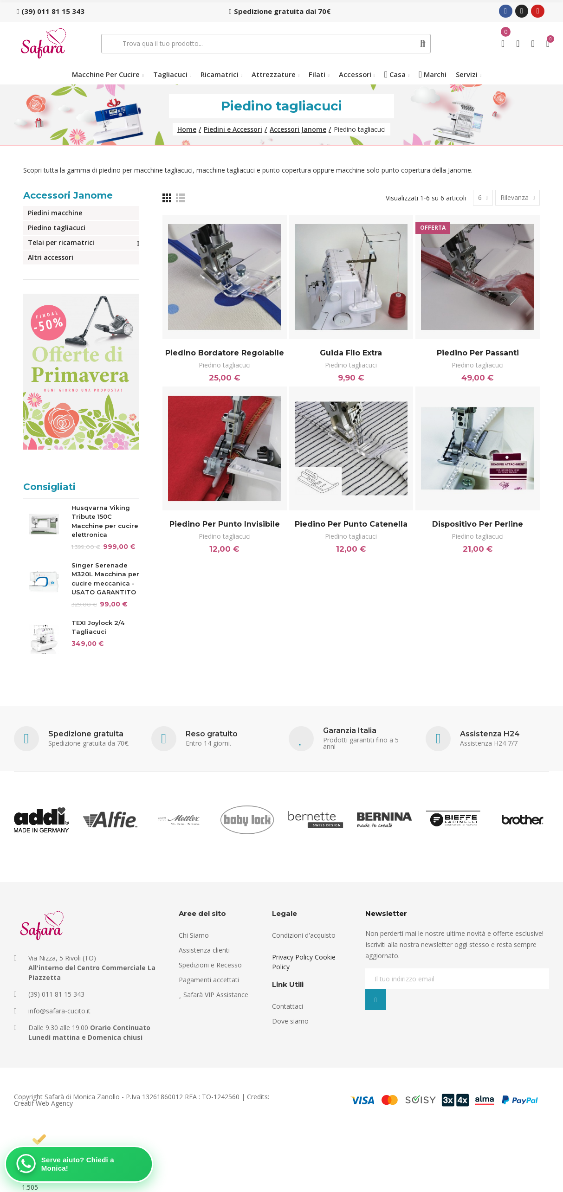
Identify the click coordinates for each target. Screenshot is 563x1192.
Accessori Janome (68, 195)
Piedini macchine (55, 212)
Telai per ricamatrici (61, 242)
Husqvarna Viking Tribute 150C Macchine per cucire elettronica (104, 521)
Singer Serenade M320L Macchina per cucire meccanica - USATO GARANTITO (105, 578)
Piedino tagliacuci (225, 365)
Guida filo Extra (351, 352)
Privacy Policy (292, 957)
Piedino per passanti (478, 352)
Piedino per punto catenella (351, 524)
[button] (50, 11)
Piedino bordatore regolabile (224, 352)
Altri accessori (50, 257)
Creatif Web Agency (43, 1103)
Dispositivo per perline (477, 524)
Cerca (422, 43)
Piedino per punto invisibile (224, 524)
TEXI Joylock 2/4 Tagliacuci (97, 627)
